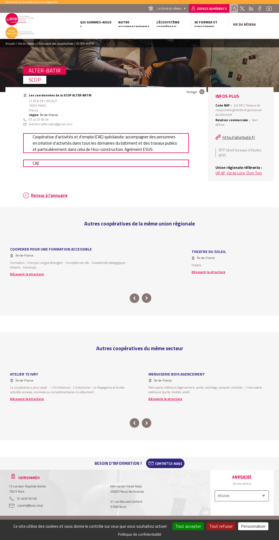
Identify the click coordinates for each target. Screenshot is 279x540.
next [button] (146, 298)
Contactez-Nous (168, 463)
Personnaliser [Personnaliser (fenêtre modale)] (253, 526)
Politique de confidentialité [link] (139, 534)
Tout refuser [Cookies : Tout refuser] (221, 526)
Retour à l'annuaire (49, 195)
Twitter (242, 8)
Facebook (260, 8)
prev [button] (134, 298)
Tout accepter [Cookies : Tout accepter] (188, 526)
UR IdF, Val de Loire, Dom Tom (239, 173)
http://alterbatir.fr (239, 137)
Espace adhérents (212, 8)
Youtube (269, 8)
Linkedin (251, 8)
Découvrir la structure (27, 274)
